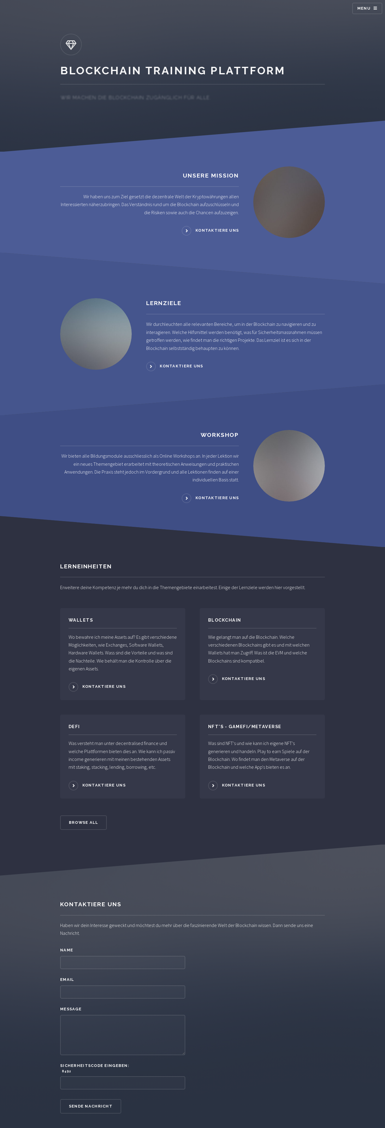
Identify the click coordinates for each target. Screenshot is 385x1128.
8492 (65, 1071)
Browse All (83, 822)
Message (71, 1009)
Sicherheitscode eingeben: (122, 1068)
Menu (364, 8)
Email (67, 979)
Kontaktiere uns (217, 230)
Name (66, 950)
